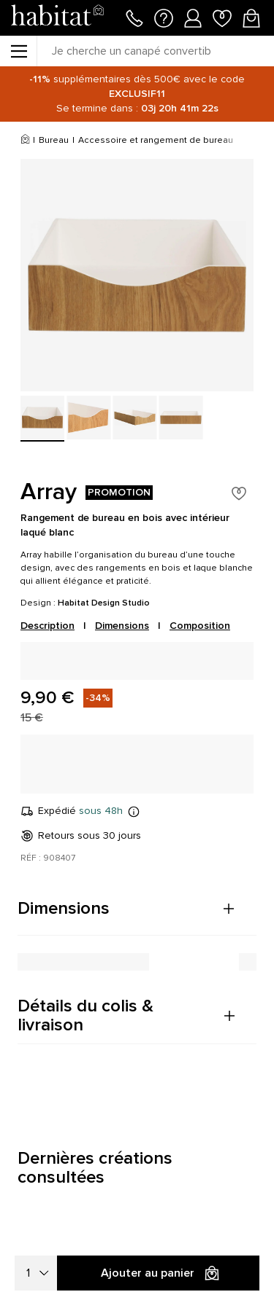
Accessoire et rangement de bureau (155, 140)
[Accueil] (25, 140)
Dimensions (122, 625)
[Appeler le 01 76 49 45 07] (134, 16)
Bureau (54, 140)
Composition (200, 625)
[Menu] (18, 51)
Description (47, 625)
